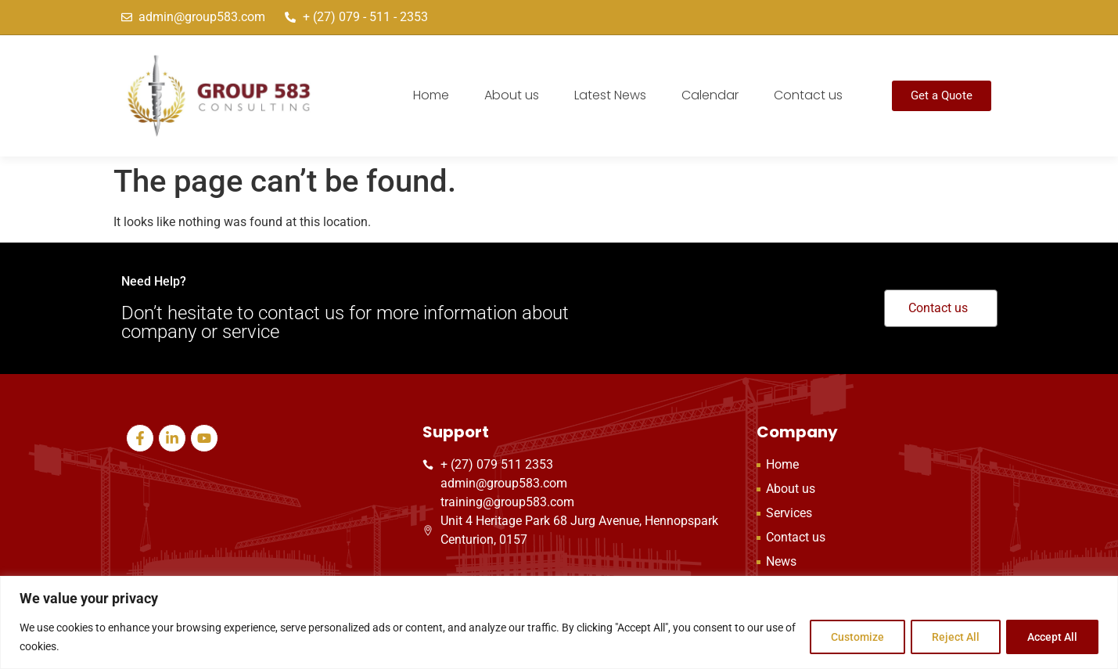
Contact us (808, 95)
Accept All (1051, 637)
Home (431, 95)
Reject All (950, 637)
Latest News (610, 95)
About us (511, 95)
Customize (848, 637)
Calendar (710, 95)
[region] (559, 622)
